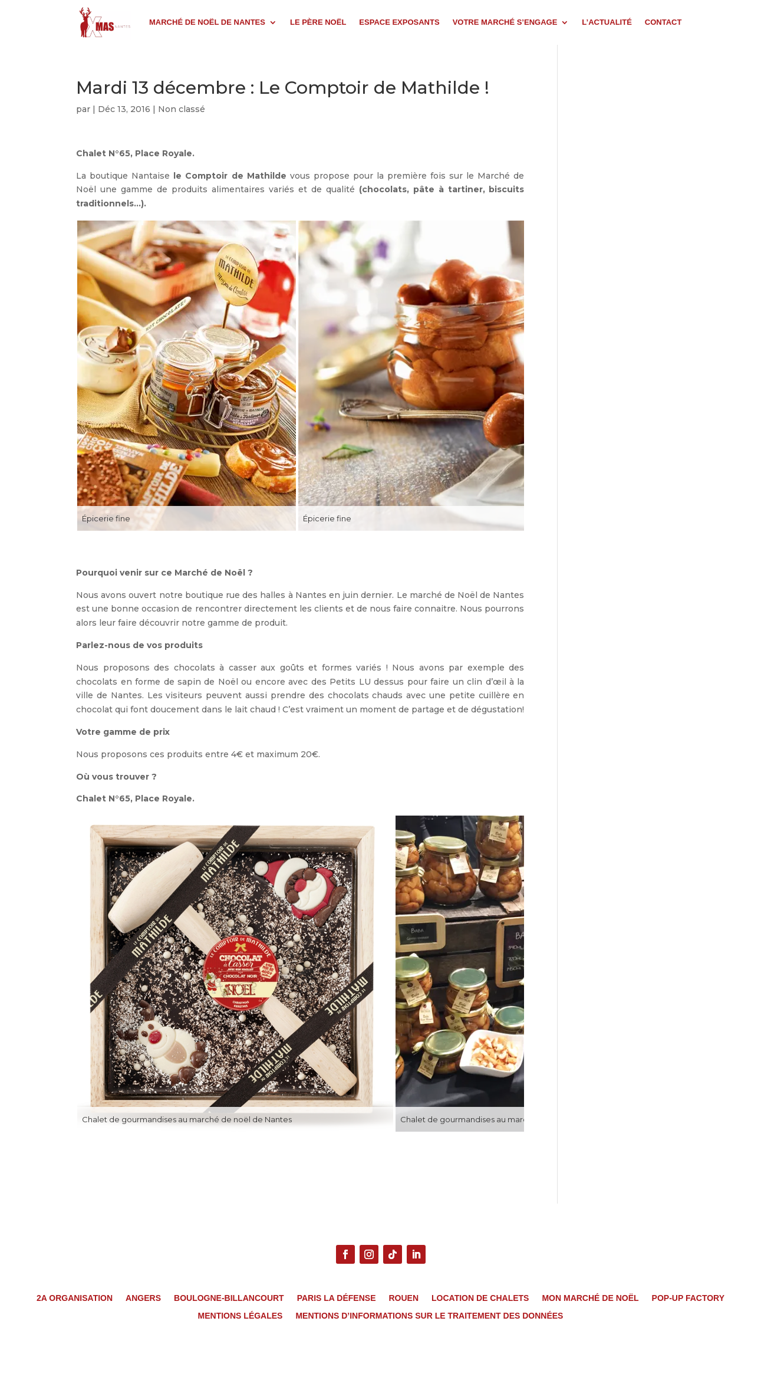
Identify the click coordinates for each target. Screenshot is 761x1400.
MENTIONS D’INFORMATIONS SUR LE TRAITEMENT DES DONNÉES (429, 1316)
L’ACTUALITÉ (607, 22)
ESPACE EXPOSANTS (399, 22)
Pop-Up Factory (688, 1298)
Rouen (403, 1298)
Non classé (181, 109)
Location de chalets (480, 1298)
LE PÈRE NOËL (318, 22)
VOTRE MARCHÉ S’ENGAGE (505, 22)
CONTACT (663, 22)
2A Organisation (75, 1298)
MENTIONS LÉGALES (240, 1316)
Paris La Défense (336, 1298)
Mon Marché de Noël (590, 1298)
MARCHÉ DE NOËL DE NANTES (207, 22)
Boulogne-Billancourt (229, 1298)
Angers (143, 1298)
